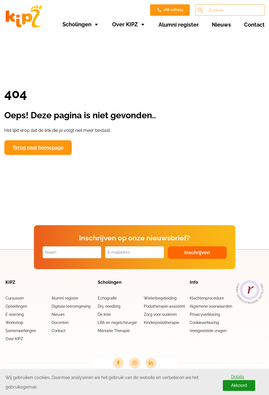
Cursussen (14, 298)
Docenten (60, 322)
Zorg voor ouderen (160, 314)
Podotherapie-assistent (164, 306)
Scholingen (76, 24)
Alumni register (179, 24)
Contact (254, 24)
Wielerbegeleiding (160, 298)
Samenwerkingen (20, 331)
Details (237, 376)
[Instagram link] (134, 363)
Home (10, 41)
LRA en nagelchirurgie (117, 322)
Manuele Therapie (114, 331)
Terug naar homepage (38, 147)
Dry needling (109, 306)
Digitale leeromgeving (71, 306)
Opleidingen (16, 306)
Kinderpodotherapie (161, 322)
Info (194, 282)
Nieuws (221, 24)
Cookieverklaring (204, 322)
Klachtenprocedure (207, 298)
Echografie (107, 298)
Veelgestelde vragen (208, 331)
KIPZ (10, 282)
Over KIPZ (125, 24)
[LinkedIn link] (150, 363)
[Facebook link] (118, 363)
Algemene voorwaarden (211, 306)
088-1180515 (173, 10)
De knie (104, 314)
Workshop (14, 322)
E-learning (14, 314)
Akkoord (239, 385)
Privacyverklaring (205, 314)
